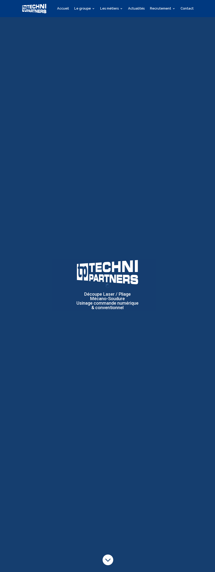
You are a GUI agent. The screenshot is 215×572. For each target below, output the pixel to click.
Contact (187, 8)
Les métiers (109, 8)
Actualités (136, 8)
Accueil (63, 8)
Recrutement (160, 8)
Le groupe (82, 8)
